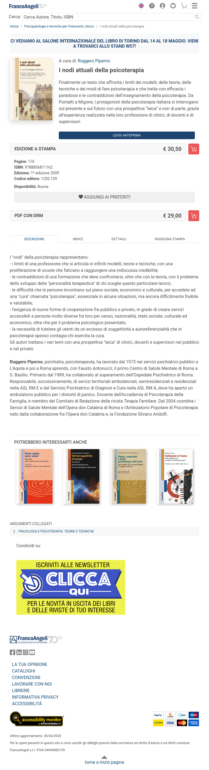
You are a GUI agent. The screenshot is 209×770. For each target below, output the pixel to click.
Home (14, 26)
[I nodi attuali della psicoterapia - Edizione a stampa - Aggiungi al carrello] (193, 149)
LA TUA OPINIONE (29, 664)
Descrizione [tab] (34, 239)
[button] (139, 7)
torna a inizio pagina (104, 762)
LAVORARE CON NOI (32, 684)
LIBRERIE (21, 690)
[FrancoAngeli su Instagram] (25, 653)
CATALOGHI (23, 671)
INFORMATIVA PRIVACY (35, 697)
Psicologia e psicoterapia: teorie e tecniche (56, 531)
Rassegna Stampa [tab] (170, 239)
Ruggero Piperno (94, 60)
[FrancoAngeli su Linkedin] (19, 653)
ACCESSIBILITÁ (27, 703)
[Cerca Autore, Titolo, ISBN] (107, 17)
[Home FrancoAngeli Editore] (28, 6)
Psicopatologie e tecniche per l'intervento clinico (59, 26)
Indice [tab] (78, 239)
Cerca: (15, 16)
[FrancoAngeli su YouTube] (32, 653)
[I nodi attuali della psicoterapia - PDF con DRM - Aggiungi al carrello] (193, 215)
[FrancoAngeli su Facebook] (12, 653)
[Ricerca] (197, 17)
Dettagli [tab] (119, 239)
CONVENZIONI (26, 677)
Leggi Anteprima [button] (127, 135)
